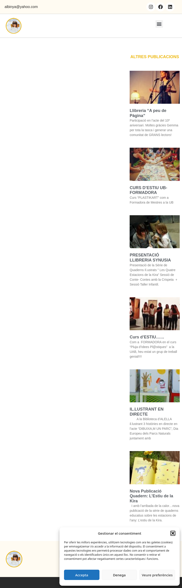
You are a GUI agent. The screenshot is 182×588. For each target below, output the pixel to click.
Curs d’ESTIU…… (147, 337)
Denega (119, 575)
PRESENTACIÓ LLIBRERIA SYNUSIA (150, 257)
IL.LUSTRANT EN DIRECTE (146, 411)
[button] (173, 533)
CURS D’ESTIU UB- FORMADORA (148, 190)
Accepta (81, 575)
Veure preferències (157, 575)
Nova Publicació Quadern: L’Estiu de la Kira (151, 496)
